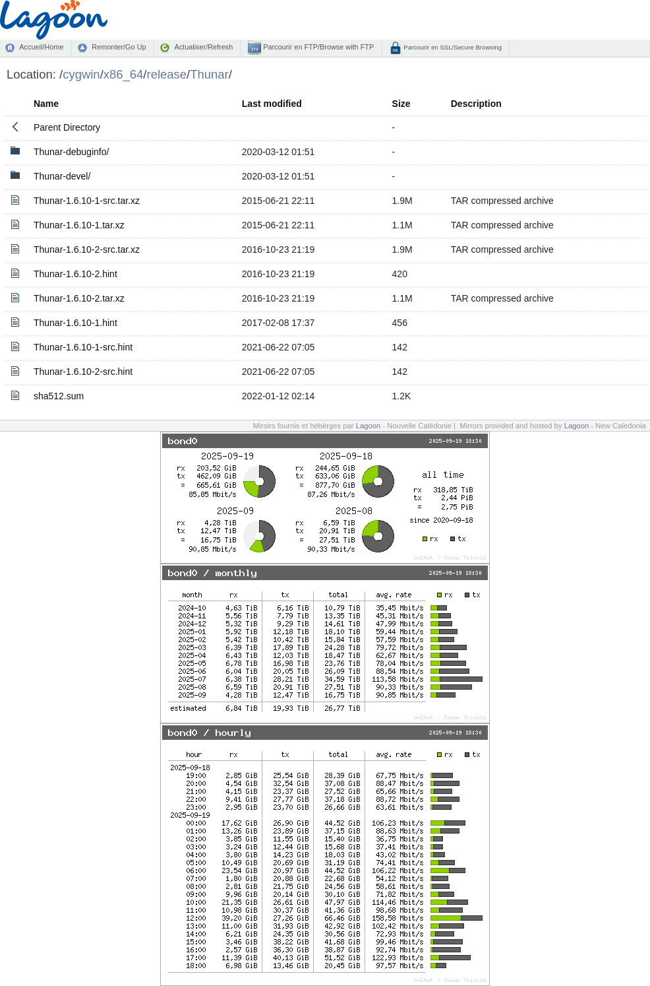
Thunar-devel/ (62, 176)
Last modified (272, 103)
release (167, 74)
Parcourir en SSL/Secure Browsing (452, 47)
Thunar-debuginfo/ (71, 152)
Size (401, 103)
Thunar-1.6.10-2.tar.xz (79, 298)
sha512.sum (59, 396)
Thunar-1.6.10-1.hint (75, 322)
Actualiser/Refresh (203, 47)
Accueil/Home (41, 47)
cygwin (81, 74)
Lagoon (368, 426)
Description (476, 103)
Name (46, 103)
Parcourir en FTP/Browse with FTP (317, 47)
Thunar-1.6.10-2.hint (75, 274)
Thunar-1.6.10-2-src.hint (83, 371)
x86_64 (123, 74)
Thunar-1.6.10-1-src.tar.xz (87, 200)
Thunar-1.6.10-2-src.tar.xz (87, 249)
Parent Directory (67, 127)
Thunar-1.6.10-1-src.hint (83, 347)
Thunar (209, 74)
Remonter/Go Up (119, 47)
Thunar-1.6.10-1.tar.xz (79, 225)
